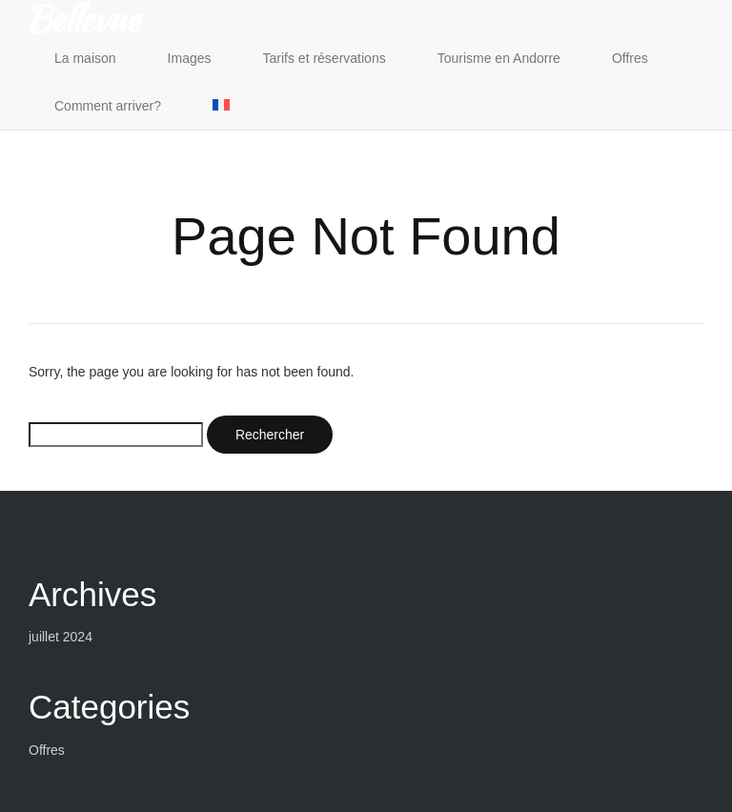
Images (190, 58)
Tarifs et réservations (324, 58)
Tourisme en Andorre (498, 58)
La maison (85, 58)
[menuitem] (221, 106)
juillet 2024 (60, 636)
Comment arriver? (107, 105)
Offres (630, 58)
